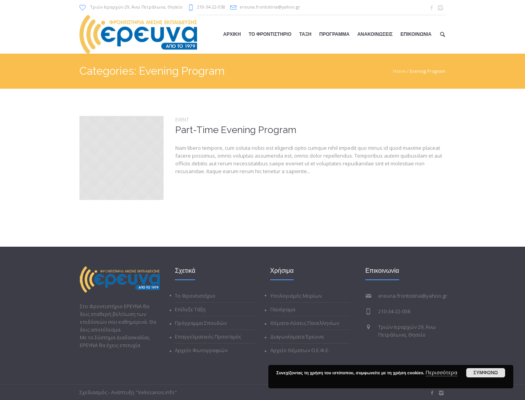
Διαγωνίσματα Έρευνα (297, 336)
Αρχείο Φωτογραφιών (201, 350)
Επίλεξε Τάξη (190, 309)
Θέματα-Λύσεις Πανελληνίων (304, 322)
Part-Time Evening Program (235, 129)
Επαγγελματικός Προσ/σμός (208, 336)
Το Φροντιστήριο (195, 295)
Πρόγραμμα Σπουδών (201, 322)
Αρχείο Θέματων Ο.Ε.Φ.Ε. (299, 350)
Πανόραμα (282, 309)
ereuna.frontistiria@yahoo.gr (270, 7)
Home (399, 71)
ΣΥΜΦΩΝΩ (486, 372)
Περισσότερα (441, 372)
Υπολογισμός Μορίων (296, 295)
